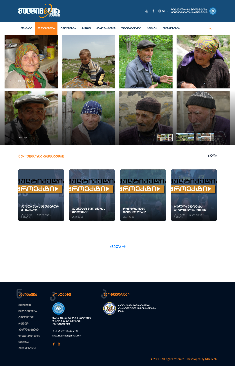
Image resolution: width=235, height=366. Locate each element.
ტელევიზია (68, 28)
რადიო (86, 28)
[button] (163, 11)
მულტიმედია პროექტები (41, 156)
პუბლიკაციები (105, 28)
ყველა (212, 155)
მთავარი (26, 28)
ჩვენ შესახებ (171, 28)
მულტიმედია (46, 28)
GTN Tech (211, 359)
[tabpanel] (117, 90)
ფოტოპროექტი (131, 28)
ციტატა (152, 28)
